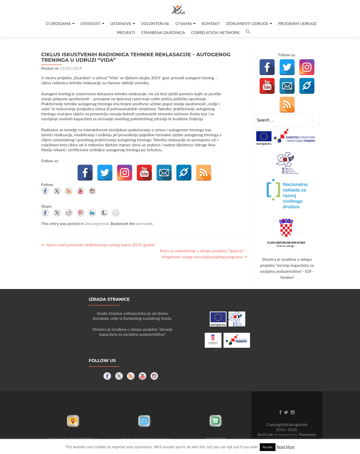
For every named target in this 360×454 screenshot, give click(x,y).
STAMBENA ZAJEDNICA (163, 32)
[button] (248, 32)
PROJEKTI (126, 32)
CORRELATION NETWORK (215, 32)
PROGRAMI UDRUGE (297, 23)
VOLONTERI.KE (155, 23)
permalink (144, 223)
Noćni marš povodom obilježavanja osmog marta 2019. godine (98, 244)
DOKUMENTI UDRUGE (247, 23)
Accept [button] (268, 447)
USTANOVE (120, 23)
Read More (285, 446)
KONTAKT (211, 23)
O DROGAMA (58, 23)
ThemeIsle (307, 434)
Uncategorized (96, 223)
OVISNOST (90, 23)
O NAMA (183, 23)
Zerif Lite (266, 434)
